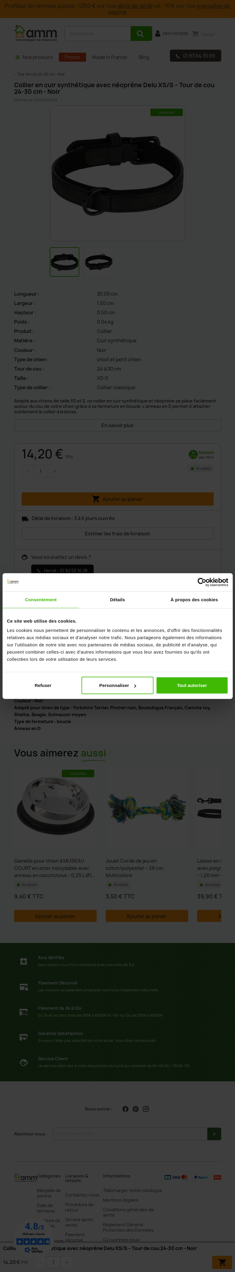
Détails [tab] (117, 599)
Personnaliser (117, 685)
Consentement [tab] (40, 599)
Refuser (43, 685)
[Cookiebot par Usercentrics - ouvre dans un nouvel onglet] (202, 582)
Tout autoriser (192, 685)
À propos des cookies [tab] (194, 599)
